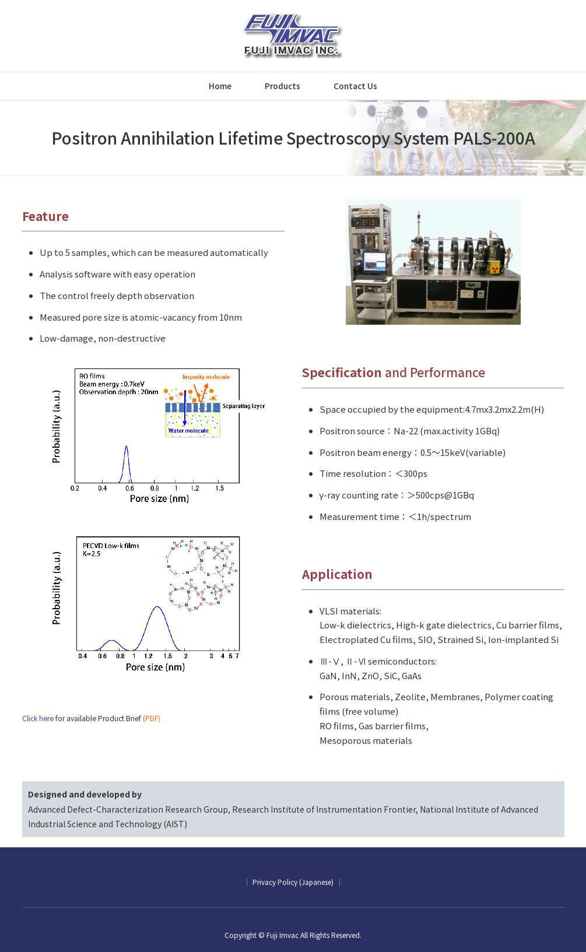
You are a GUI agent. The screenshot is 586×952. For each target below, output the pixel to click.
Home (220, 86)
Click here (38, 718)
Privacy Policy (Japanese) (293, 882)
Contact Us (355, 86)
